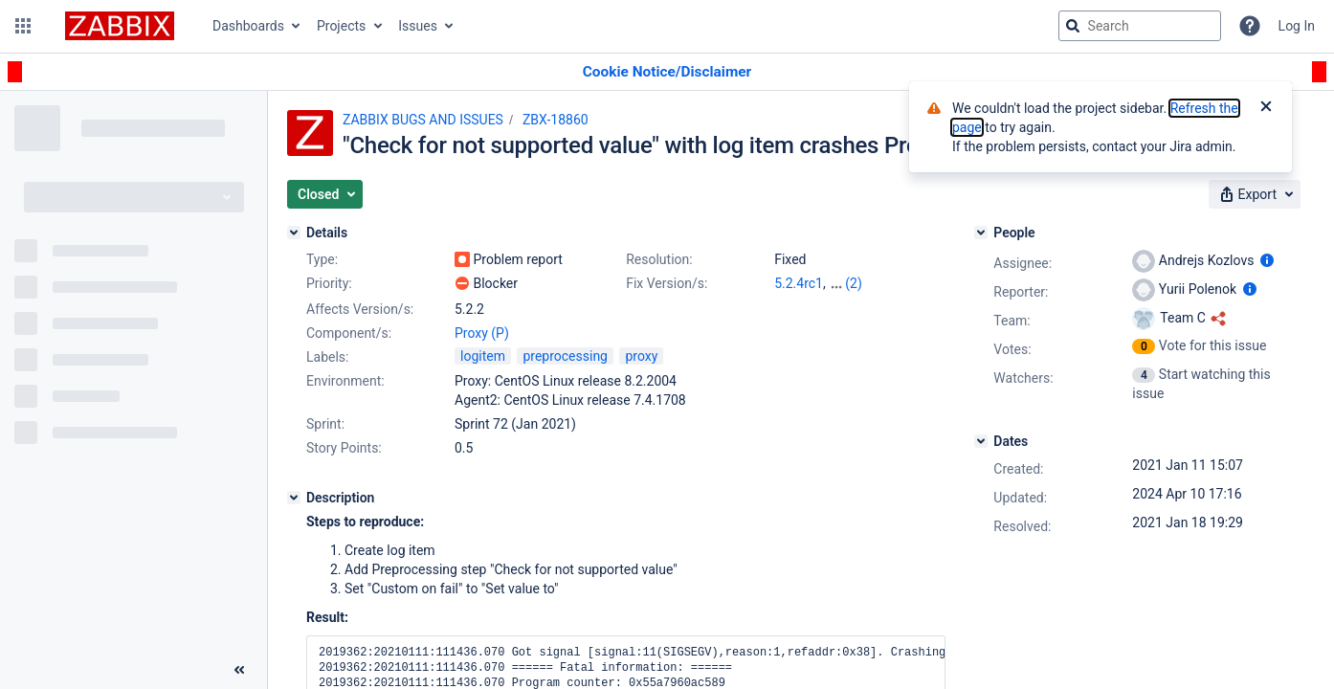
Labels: (327, 357)
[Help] (1249, 26)
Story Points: (344, 448)
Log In (1296, 25)
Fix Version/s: (666, 283)
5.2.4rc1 (798, 283)
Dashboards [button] (248, 25)
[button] (23, 26)
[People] (981, 232)
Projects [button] (341, 25)
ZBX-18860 (555, 119)
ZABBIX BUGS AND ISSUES (423, 119)
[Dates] (981, 441)
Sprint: (325, 424)
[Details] (293, 232)
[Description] (293, 497)
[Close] (1266, 108)
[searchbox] (1139, 26)
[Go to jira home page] (120, 26)
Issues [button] (417, 25)
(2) (853, 283)
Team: (1011, 320)
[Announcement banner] (667, 72)
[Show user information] (1267, 260)
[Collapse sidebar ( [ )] (239, 670)
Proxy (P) (482, 333)
